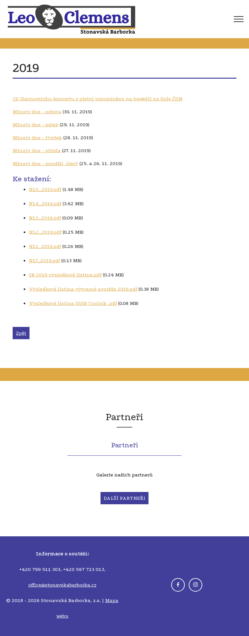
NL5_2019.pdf (45, 189)
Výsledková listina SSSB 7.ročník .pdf (73, 303)
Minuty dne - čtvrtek (37, 137)
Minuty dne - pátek (35, 125)
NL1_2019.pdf (45, 246)
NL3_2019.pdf (45, 218)
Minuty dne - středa (37, 150)
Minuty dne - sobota (37, 112)
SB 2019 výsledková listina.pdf (65, 275)
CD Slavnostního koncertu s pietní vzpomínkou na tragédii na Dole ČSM (98, 99)
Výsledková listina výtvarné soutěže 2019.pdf (83, 289)
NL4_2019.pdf (45, 203)
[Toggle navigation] (208, 19)
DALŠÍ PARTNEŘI (124, 498)
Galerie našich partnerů (124, 475)
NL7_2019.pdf (44, 260)
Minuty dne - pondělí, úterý (45, 163)
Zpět (21, 333)
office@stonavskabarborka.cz (62, 585)
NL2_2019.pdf (45, 232)
